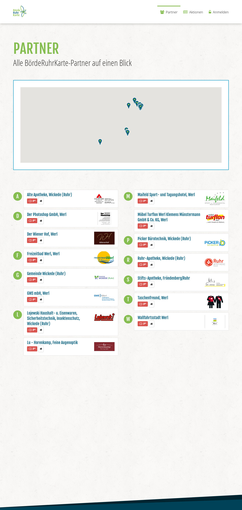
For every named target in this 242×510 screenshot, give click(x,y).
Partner (169, 12)
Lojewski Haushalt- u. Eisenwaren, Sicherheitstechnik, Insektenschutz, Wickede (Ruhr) (53, 318)
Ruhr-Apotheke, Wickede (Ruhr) (161, 258)
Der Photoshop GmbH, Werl (46, 214)
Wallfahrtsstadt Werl (153, 317)
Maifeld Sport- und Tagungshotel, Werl (166, 194)
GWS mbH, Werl (38, 293)
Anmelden (219, 12)
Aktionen (193, 12)
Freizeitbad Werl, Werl (43, 254)
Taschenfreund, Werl (153, 298)
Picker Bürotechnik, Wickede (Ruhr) (164, 238)
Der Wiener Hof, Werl (42, 234)
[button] (137, 104)
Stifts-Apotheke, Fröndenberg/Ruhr (164, 278)
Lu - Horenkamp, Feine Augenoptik (52, 342)
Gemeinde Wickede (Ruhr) (46, 273)
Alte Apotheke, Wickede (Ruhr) (49, 194)
